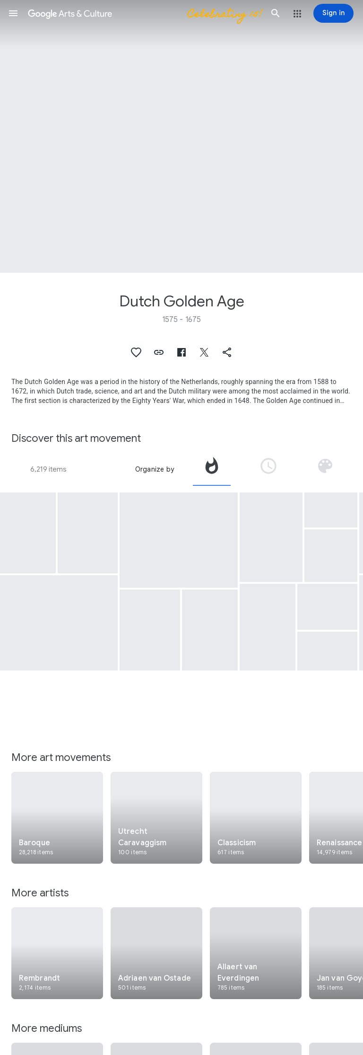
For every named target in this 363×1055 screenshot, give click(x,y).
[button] (13, 13)
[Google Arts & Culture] (144, 13)
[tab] (212, 469)
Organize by (154, 469)
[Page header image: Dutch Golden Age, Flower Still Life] (181, 136)
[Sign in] (333, 13)
